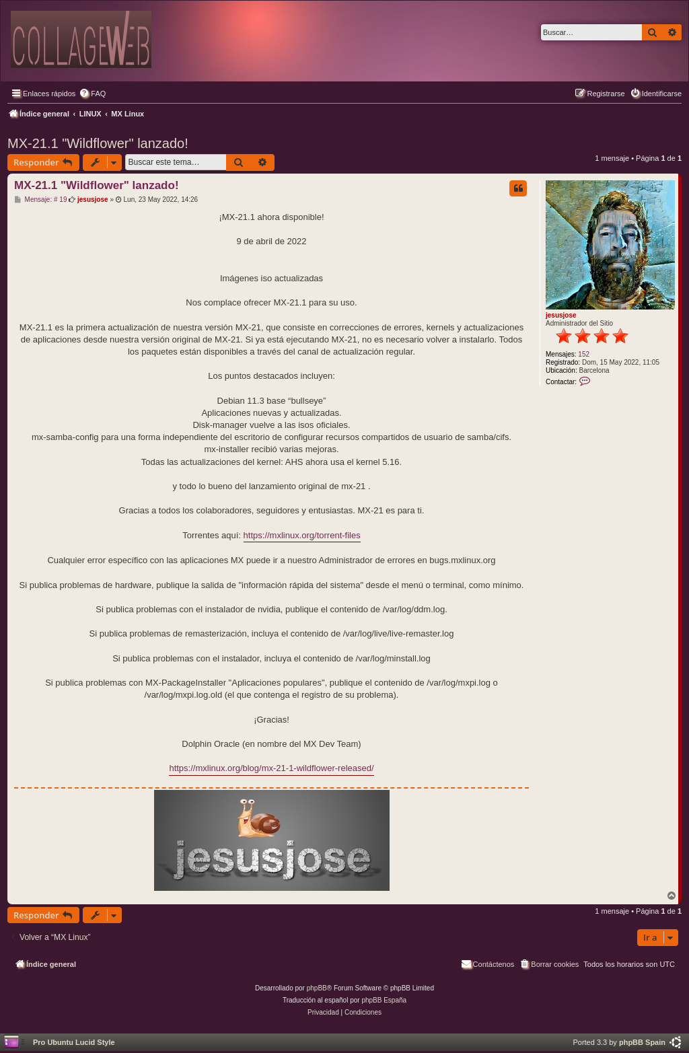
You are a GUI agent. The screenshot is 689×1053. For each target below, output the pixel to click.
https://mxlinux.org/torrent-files (302, 535)
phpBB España (383, 1000)
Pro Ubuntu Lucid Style (74, 1042)
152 (583, 354)
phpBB (317, 988)
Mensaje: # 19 (40, 200)
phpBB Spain (642, 1042)
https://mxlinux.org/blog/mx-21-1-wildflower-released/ (271, 768)
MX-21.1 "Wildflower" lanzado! (97, 143)
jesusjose (561, 315)
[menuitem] (92, 93)
